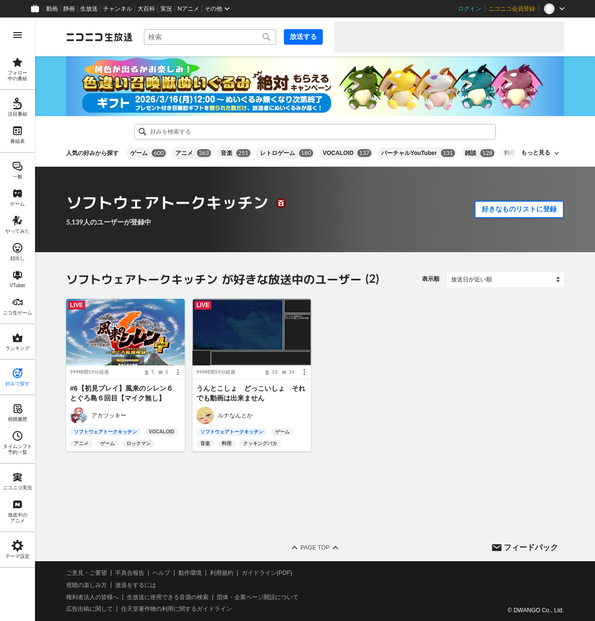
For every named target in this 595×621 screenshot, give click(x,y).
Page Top (315, 547)
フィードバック (531, 547)
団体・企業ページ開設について (257, 597)
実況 (166, 9)
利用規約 (221, 573)
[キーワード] (210, 37)
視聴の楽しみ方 (86, 585)
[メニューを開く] (17, 35)
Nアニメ (188, 9)
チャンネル (117, 9)
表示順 (430, 279)
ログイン (469, 9)
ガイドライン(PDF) (267, 573)
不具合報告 (129, 573)
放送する (303, 36)
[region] (17, 319)
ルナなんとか (235, 415)
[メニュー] (178, 372)
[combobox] (210, 37)
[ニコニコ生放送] (99, 37)
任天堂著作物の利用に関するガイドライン (176, 609)
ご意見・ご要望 (86, 572)
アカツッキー (108, 415)
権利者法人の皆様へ (92, 597)
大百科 (146, 9)
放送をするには (135, 585)
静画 (69, 9)
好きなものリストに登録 (519, 209)
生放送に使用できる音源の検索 (168, 597)
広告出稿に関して (89, 608)
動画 (52, 9)
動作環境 (190, 573)
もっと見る (535, 152)
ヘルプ (161, 573)
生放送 (89, 9)
